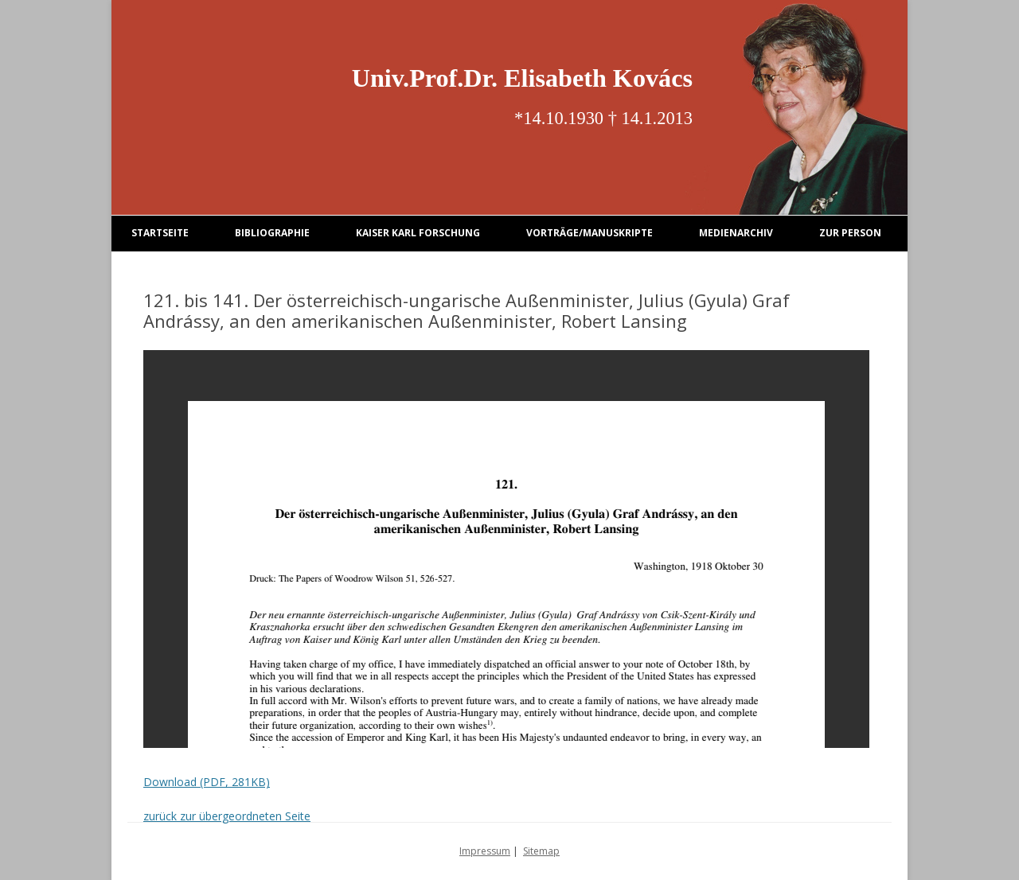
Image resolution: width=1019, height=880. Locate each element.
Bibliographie (272, 232)
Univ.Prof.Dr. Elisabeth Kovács (522, 78)
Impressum (484, 851)
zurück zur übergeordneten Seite (226, 816)
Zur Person (850, 232)
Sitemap (541, 851)
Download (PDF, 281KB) (206, 781)
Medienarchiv (736, 232)
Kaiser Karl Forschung (418, 232)
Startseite (160, 232)
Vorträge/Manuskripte (589, 232)
